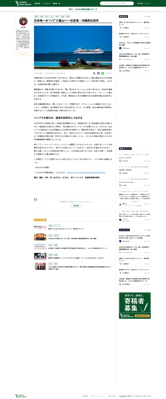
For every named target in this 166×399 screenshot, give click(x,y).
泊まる (56, 235)
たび (52, 16)
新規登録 (140, 3)
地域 (41, 16)
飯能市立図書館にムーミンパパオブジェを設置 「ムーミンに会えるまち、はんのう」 (76, 258)
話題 (68, 16)
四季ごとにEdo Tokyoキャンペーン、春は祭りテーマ (66, 229)
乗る (57, 16)
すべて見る (147, 16)
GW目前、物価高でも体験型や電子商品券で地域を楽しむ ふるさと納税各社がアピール (77, 248)
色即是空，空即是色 (125, 170)
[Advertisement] (73, 186)
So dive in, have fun (125, 158)
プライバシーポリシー (98, 396)
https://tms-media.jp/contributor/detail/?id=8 (86, 172)
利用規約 (85, 396)
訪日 (46, 16)
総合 (50, 235)
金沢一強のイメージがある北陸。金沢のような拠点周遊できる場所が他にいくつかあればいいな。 (135, 215)
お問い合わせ (112, 396)
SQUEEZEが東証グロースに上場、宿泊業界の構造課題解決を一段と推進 (72, 238)
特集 (36, 16)
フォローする (23, 54)
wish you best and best (126, 182)
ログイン (148, 3)
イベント (57, 226)
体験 (62, 16)
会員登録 (76, 206)
